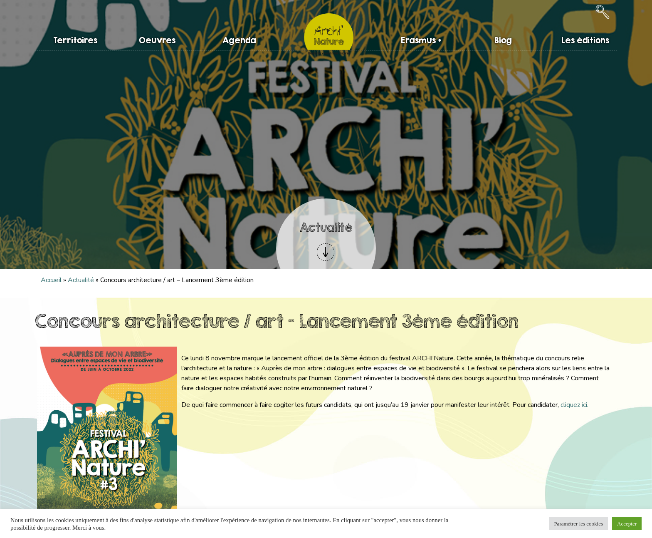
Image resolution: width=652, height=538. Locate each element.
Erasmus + (421, 40)
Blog (503, 40)
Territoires (75, 40)
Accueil (51, 280)
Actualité (81, 280)
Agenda (239, 40)
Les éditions (585, 40)
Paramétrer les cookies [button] (578, 524)
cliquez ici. (574, 404)
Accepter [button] (627, 524)
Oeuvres (157, 40)
